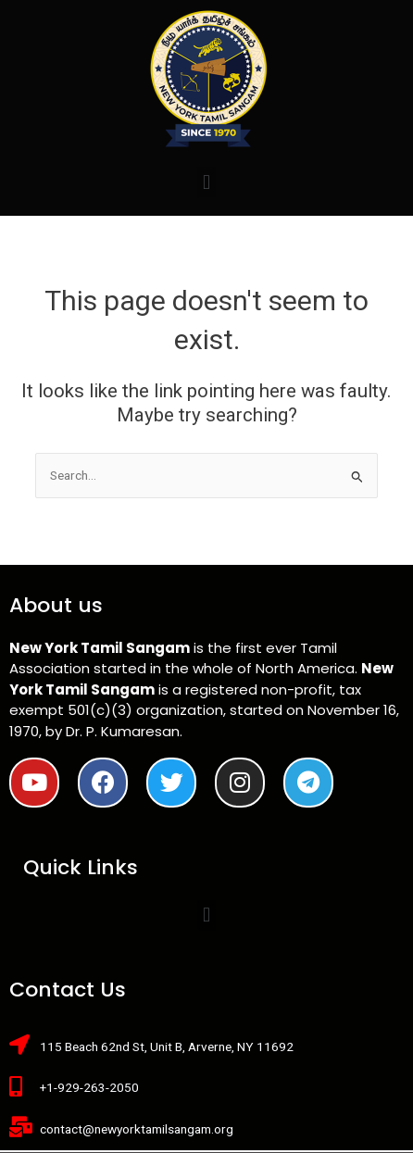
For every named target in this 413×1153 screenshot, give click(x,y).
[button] (206, 182)
